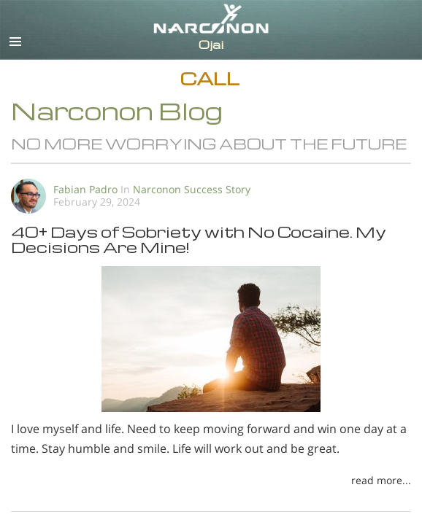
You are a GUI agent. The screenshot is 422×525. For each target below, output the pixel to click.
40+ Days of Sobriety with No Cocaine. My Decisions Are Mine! (198, 239)
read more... (381, 480)
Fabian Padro (85, 189)
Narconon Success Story (191, 189)
